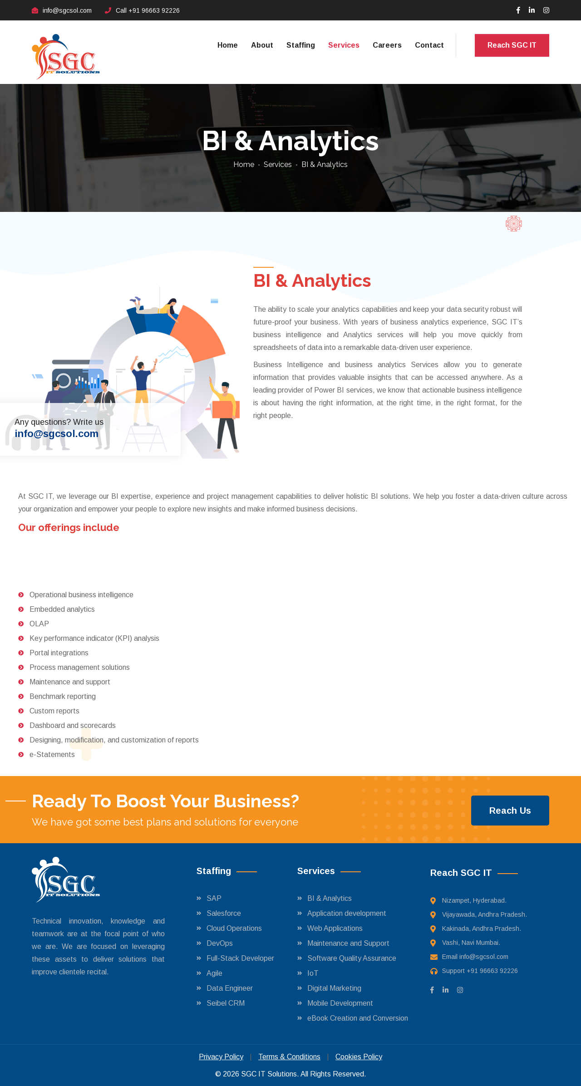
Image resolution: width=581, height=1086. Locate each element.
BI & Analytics (329, 898)
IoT (313, 973)
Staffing (300, 45)
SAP (214, 898)
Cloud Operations (234, 928)
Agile (214, 973)
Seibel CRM (226, 1003)
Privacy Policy (221, 1057)
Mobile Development (340, 1003)
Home (227, 45)
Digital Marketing (334, 988)
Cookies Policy (358, 1057)
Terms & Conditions (289, 1057)
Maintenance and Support (348, 943)
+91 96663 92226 (154, 10)
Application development (346, 913)
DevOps (220, 943)
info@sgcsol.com (67, 10)
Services (343, 45)
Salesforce (224, 913)
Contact (429, 45)
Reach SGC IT (512, 45)
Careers (387, 45)
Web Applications (335, 928)
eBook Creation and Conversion (357, 1018)
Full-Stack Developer (240, 958)
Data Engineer (230, 988)
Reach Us (510, 811)
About (262, 45)
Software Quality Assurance (351, 958)
